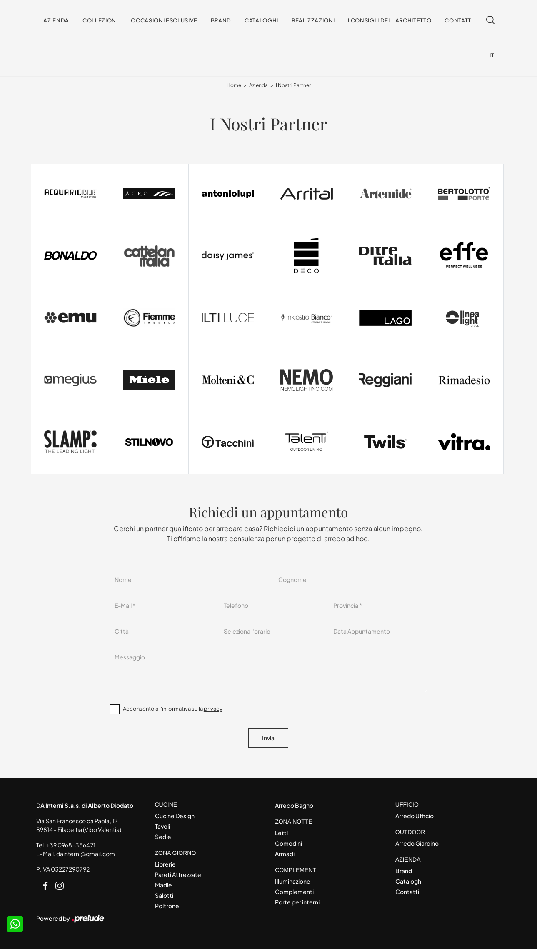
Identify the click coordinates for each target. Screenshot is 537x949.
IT (492, 55)
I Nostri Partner (293, 85)
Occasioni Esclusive (164, 20)
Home (234, 85)
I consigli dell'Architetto (389, 20)
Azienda (56, 20)
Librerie (165, 864)
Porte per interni (297, 902)
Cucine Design (175, 815)
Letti (281, 833)
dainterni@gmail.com (85, 853)
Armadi (285, 853)
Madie (163, 885)
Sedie (163, 836)
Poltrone (167, 905)
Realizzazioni (313, 20)
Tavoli (162, 826)
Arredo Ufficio (414, 815)
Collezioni (100, 20)
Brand (221, 20)
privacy (213, 708)
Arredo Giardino (417, 843)
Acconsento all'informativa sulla (172, 708)
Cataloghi (261, 20)
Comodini (288, 843)
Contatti (458, 20)
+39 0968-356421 (70, 845)
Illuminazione (292, 881)
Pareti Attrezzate (178, 874)
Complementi (294, 891)
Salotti (164, 895)
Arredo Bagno (294, 805)
